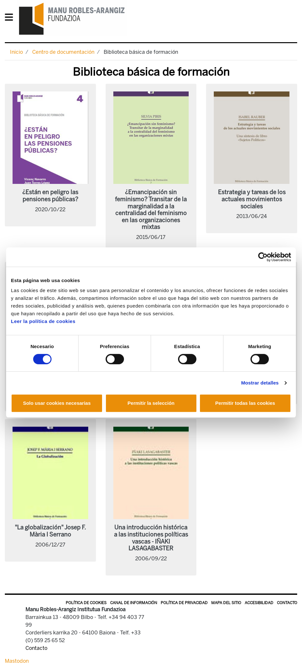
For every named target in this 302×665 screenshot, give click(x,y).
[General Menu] (11, 18)
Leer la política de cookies (43, 321)
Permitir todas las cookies (245, 403)
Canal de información (133, 603)
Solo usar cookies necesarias (56, 403)
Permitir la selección (151, 403)
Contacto (287, 603)
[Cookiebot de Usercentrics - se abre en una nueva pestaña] (263, 257)
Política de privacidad (184, 603)
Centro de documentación (63, 52)
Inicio (16, 52)
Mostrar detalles (260, 382)
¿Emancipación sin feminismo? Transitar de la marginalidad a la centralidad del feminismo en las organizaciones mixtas (151, 210)
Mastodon (17, 661)
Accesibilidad (259, 603)
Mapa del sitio (226, 603)
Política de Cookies (86, 603)
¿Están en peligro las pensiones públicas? (50, 196)
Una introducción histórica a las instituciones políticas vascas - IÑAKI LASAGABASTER (151, 538)
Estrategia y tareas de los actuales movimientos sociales (252, 199)
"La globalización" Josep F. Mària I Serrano (50, 531)
